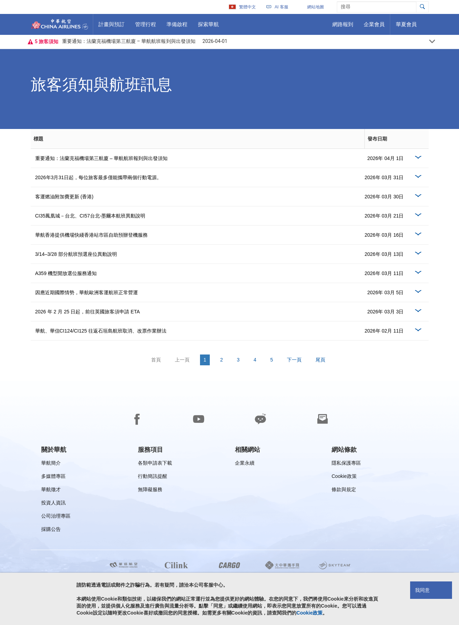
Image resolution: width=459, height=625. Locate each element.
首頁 (156, 360)
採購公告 (53, 530)
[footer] (229, 503)
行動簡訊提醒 (152, 477)
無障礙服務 (150, 490)
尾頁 (320, 360)
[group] (53, 449)
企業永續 (244, 464)
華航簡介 (51, 464)
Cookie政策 (344, 477)
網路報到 (342, 27)
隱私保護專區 (346, 464)
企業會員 (374, 27)
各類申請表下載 (155, 464)
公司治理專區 (56, 517)
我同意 (422, 590)
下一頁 (294, 360)
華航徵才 (51, 490)
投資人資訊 (53, 503)
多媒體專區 (53, 477)
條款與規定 (344, 490)
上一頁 (182, 360)
